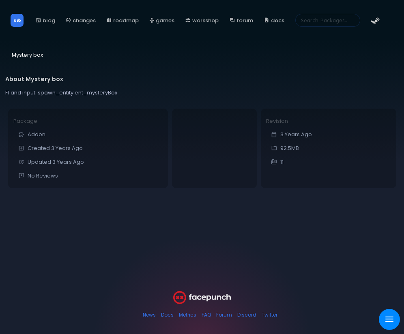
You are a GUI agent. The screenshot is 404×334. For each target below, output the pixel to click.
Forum (224, 314)
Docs (167, 314)
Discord (246, 314)
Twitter (269, 314)
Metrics (187, 314)
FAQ (206, 314)
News (149, 314)
